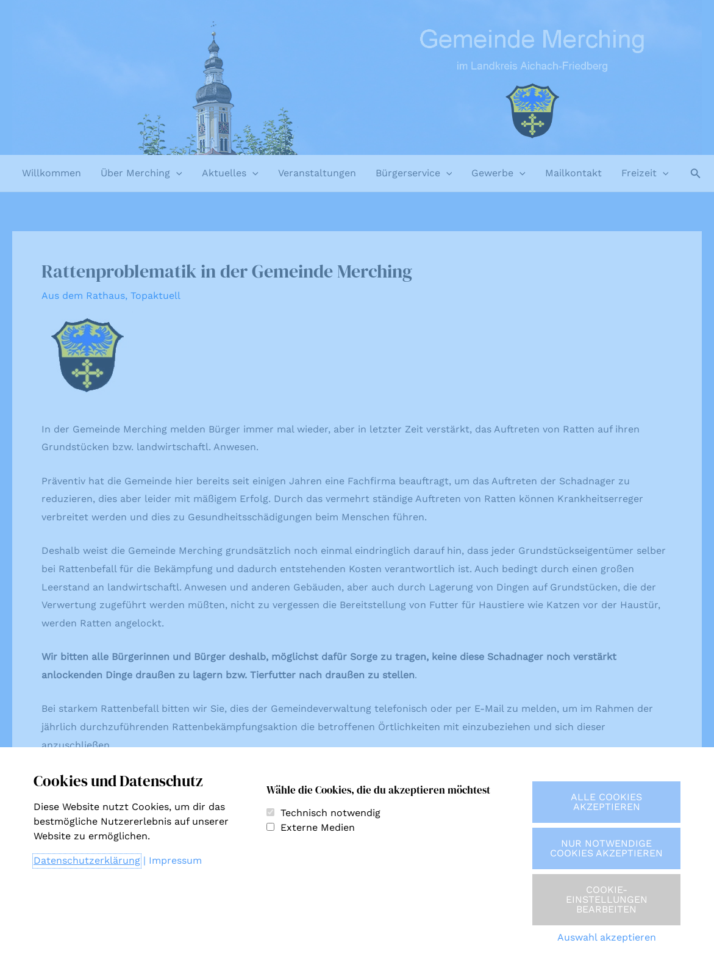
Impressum (175, 860)
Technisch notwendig (330, 813)
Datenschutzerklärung (87, 860)
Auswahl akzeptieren (606, 937)
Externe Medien (317, 827)
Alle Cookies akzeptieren (606, 801)
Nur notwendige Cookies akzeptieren (606, 848)
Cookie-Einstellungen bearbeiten (607, 899)
